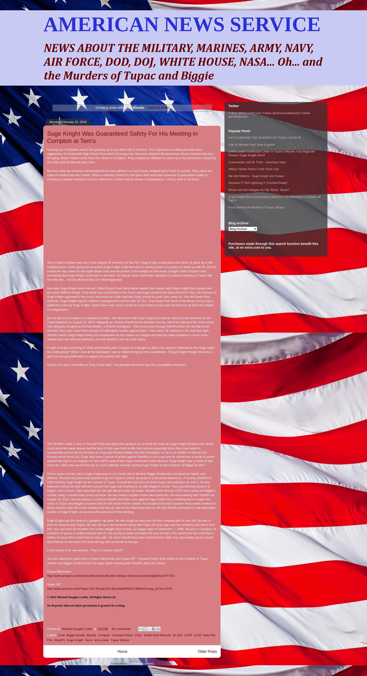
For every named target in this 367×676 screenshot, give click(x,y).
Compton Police (122, 635)
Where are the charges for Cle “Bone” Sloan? (259, 190)
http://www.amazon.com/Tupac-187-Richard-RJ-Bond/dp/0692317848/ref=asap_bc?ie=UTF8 (109, 588)
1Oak (61, 635)
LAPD (188, 635)
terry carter (102, 640)
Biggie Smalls (76, 635)
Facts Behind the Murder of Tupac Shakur (256, 207)
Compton (104, 635)
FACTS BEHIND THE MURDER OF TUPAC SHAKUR (264, 137)
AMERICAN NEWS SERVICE (182, 24)
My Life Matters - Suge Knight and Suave (256, 176)
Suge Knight (75, 640)
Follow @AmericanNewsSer (282, 113)
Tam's (89, 640)
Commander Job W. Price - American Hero (257, 162)
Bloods (91, 635)
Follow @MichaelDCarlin (245, 113)
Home (122, 652)
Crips (138, 635)
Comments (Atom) (141, 663)
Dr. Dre (177, 635)
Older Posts (207, 652)
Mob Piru (209, 635)
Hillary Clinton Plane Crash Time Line (253, 169)
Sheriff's (59, 640)
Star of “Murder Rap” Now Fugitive (251, 144)
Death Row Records (157, 635)
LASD (198, 635)
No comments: (122, 629)
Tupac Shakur (120, 640)
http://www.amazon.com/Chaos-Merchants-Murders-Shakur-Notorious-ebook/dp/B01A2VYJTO (110, 576)
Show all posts (158, 107)
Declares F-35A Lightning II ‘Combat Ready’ (258, 183)
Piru (49, 640)
